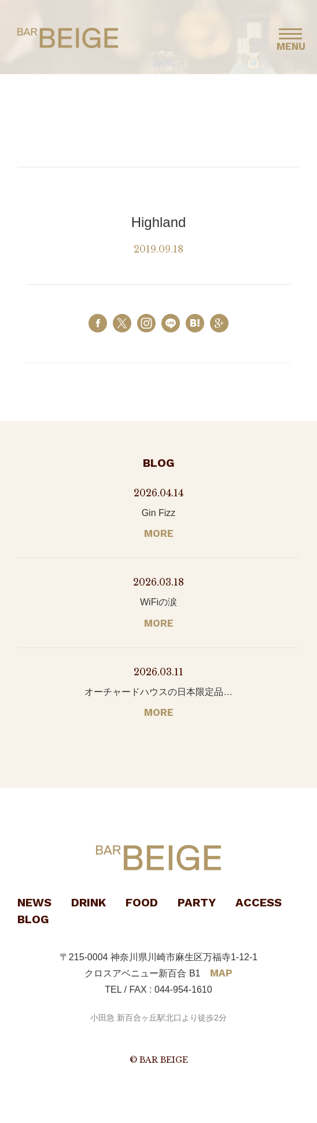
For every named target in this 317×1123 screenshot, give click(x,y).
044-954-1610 (183, 989)
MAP (221, 973)
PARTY (197, 902)
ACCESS (258, 902)
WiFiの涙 (158, 602)
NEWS (34, 902)
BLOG (33, 919)
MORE (159, 533)
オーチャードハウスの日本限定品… (158, 692)
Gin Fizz (159, 513)
